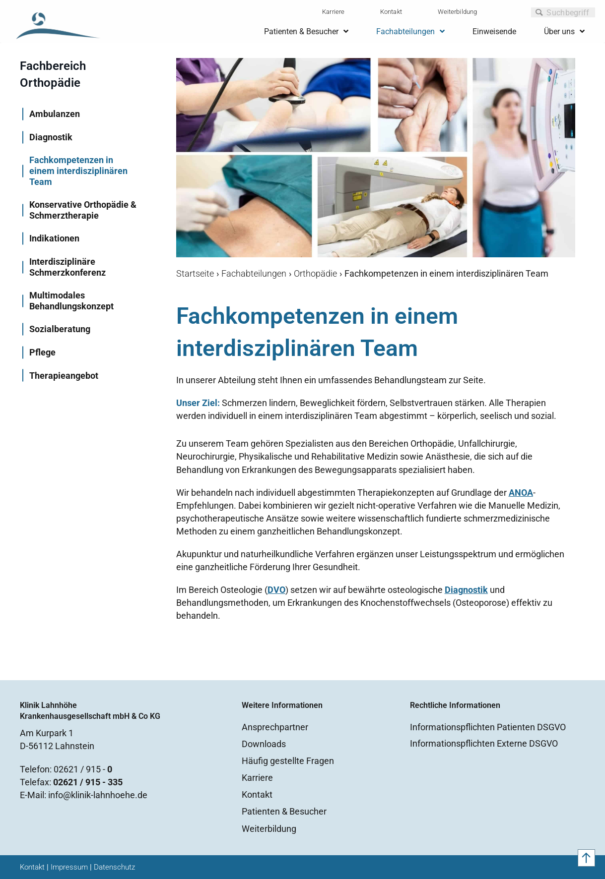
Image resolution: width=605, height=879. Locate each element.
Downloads (264, 744)
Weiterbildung (457, 11)
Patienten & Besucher (284, 811)
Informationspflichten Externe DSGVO (484, 743)
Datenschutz (114, 867)
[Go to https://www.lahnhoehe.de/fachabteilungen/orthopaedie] (83, 77)
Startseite (195, 273)
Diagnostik (466, 590)
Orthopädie (315, 273)
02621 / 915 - (83, 769)
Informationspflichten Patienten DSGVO (488, 727)
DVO (276, 590)
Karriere (333, 11)
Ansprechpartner (275, 727)
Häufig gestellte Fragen (288, 761)
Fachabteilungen (253, 273)
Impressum (69, 867)
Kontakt (391, 11)
